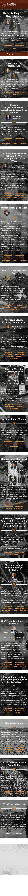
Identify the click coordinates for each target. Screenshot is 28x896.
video (14, 48)
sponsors (6, 143)
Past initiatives (14, 833)
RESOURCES (19, 46)
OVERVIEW (8, 46)
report (23, 143)
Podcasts (14, 309)
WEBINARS (8, 141)
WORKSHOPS (19, 139)
